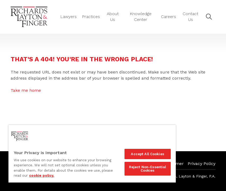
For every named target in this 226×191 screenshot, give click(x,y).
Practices (91, 16)
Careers (168, 16)
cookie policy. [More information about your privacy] (41, 175)
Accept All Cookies (147, 154)
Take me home (26, 90)
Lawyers (68, 16)
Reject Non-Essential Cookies (147, 168)
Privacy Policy (201, 163)
